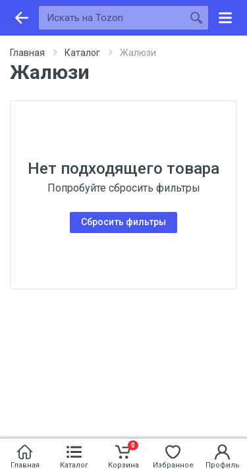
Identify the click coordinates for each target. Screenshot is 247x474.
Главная (27, 52)
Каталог (82, 52)
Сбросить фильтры (123, 222)
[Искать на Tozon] (111, 18)
